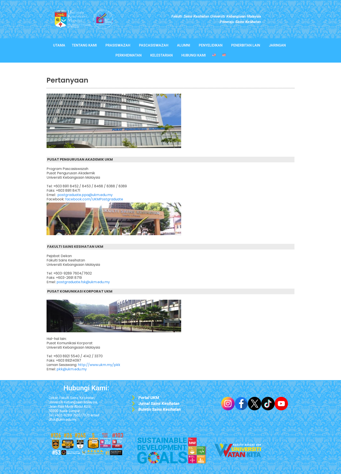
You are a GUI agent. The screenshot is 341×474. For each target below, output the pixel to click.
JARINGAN (277, 45)
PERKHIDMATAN (128, 55)
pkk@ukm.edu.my (72, 369)
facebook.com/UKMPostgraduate (94, 199)
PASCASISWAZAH (153, 45)
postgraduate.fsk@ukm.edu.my (83, 281)
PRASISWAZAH (117, 45)
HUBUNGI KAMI (193, 55)
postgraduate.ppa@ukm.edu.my (85, 194)
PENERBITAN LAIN (245, 45)
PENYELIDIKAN (210, 45)
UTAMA (59, 45)
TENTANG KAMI (84, 45)
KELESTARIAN (161, 55)
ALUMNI (183, 45)
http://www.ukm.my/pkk (99, 364)
